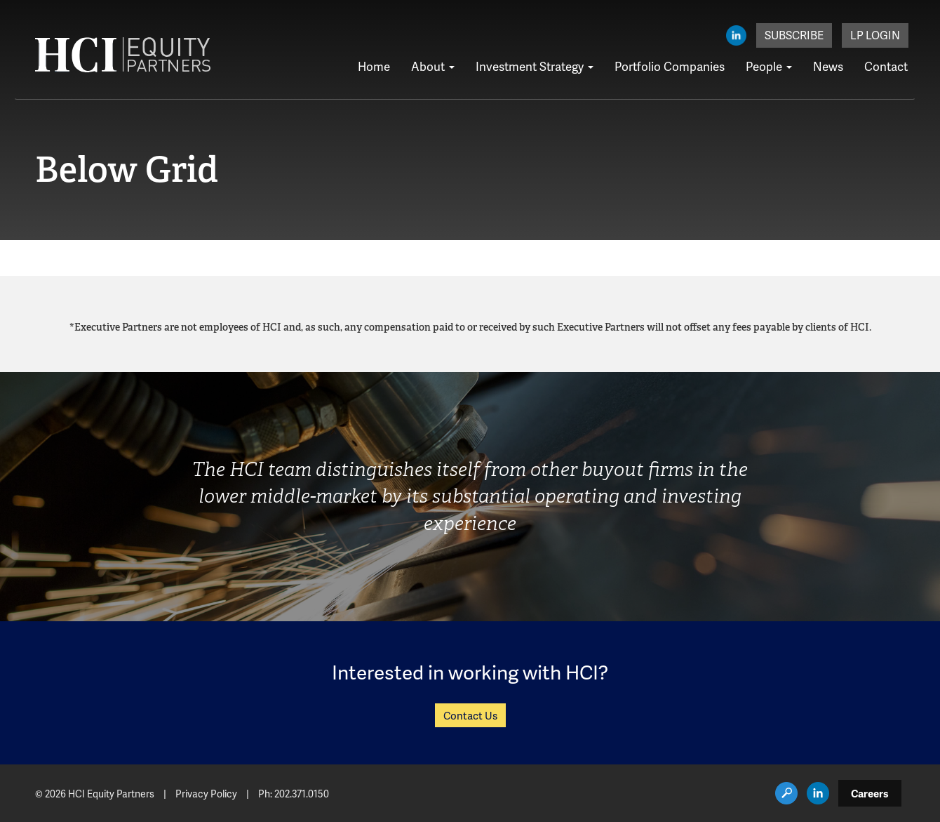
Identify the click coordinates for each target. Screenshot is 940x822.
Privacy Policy (206, 793)
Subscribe (794, 35)
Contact (886, 66)
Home (374, 66)
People (769, 66)
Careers (870, 793)
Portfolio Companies (670, 66)
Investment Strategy (534, 66)
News (828, 66)
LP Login (875, 35)
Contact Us (470, 715)
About (433, 66)
